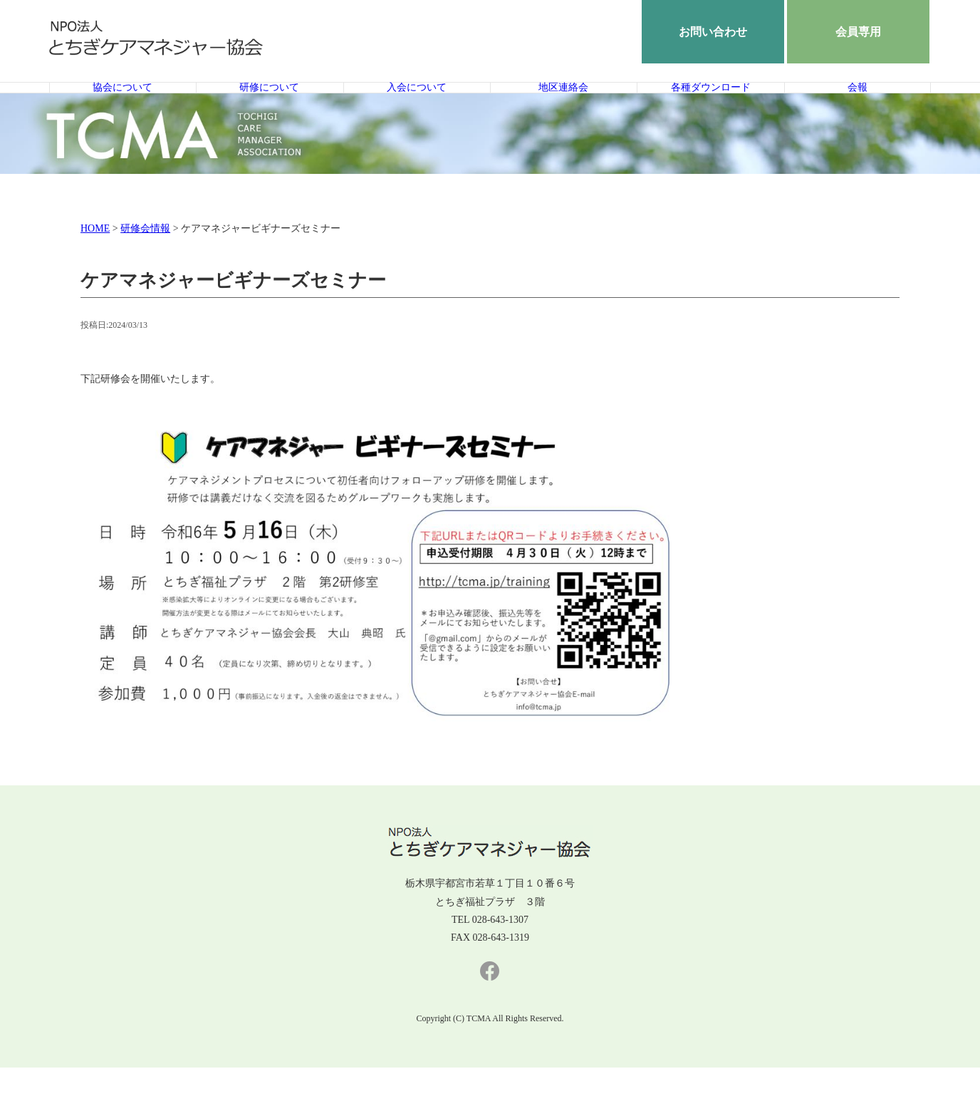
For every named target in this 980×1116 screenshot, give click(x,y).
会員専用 (858, 32)
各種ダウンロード (711, 112)
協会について (122, 112)
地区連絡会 (563, 112)
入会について (416, 112)
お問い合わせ (713, 32)
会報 (857, 112)
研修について (269, 112)
